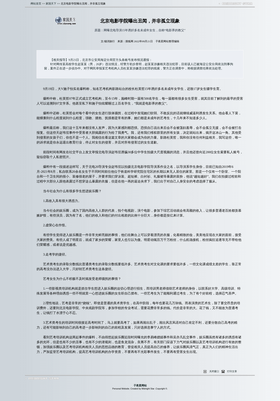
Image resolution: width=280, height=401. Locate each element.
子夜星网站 (140, 385)
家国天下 (51, 3)
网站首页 (36, 3)
